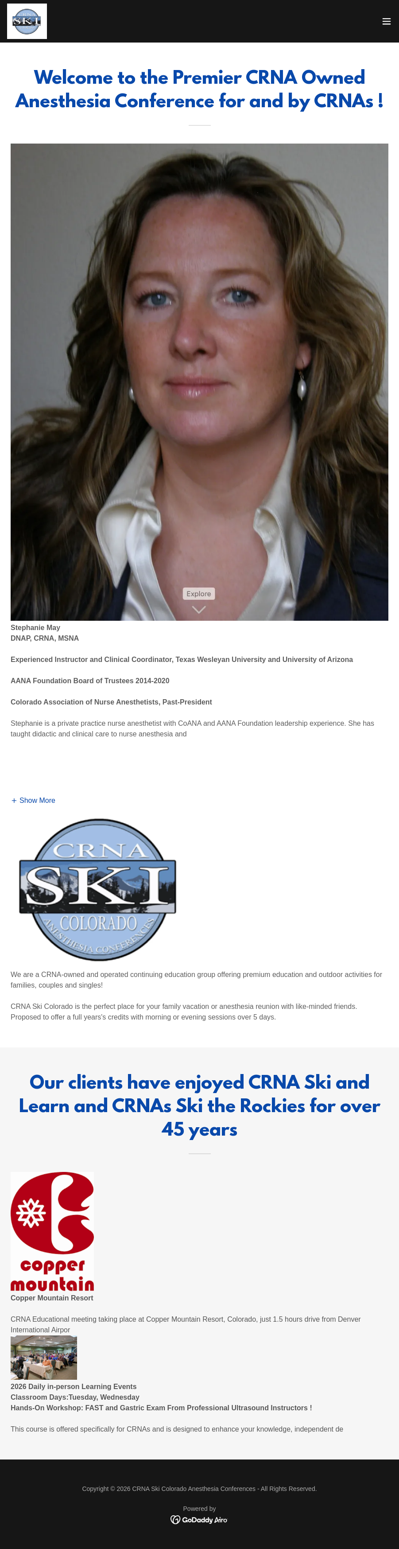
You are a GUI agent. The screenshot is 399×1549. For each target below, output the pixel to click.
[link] (27, 21)
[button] (386, 21)
